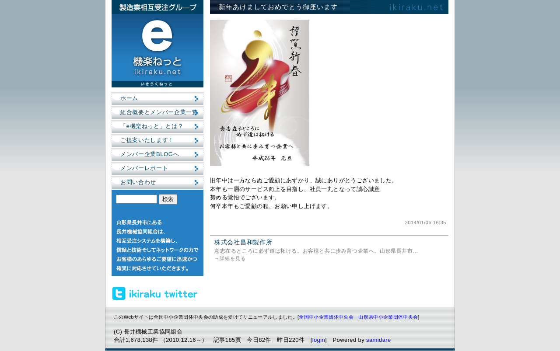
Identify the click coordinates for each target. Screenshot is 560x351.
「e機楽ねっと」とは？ (151, 126)
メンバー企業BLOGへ (149, 154)
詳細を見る (233, 258)
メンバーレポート (144, 168)
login (318, 340)
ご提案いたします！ (147, 140)
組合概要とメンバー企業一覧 (159, 112)
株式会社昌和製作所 (243, 242)
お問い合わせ (138, 182)
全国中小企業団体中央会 (326, 317)
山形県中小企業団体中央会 (388, 317)
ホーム (129, 98)
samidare (378, 340)
